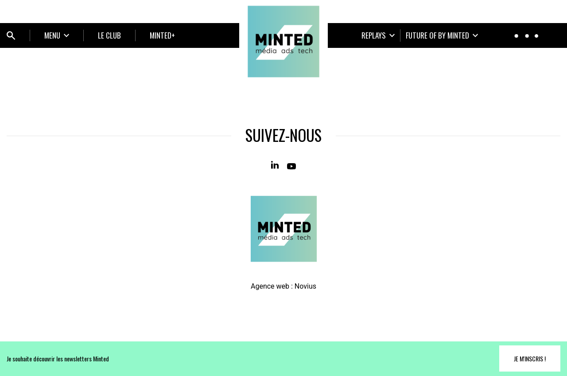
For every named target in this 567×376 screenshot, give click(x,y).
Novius (305, 286)
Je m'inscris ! (530, 358)
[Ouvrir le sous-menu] (56, 35)
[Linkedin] (275, 165)
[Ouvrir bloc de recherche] (11, 35)
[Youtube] (291, 165)
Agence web (270, 286)
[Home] (283, 41)
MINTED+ (162, 35)
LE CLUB (109, 35)
